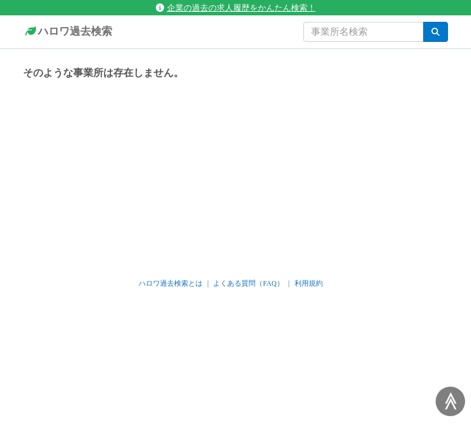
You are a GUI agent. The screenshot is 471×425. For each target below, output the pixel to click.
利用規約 (309, 283)
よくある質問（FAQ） (248, 283)
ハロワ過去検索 (67, 32)
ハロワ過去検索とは (170, 283)
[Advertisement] (235, 173)
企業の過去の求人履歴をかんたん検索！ (236, 7)
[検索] (435, 32)
